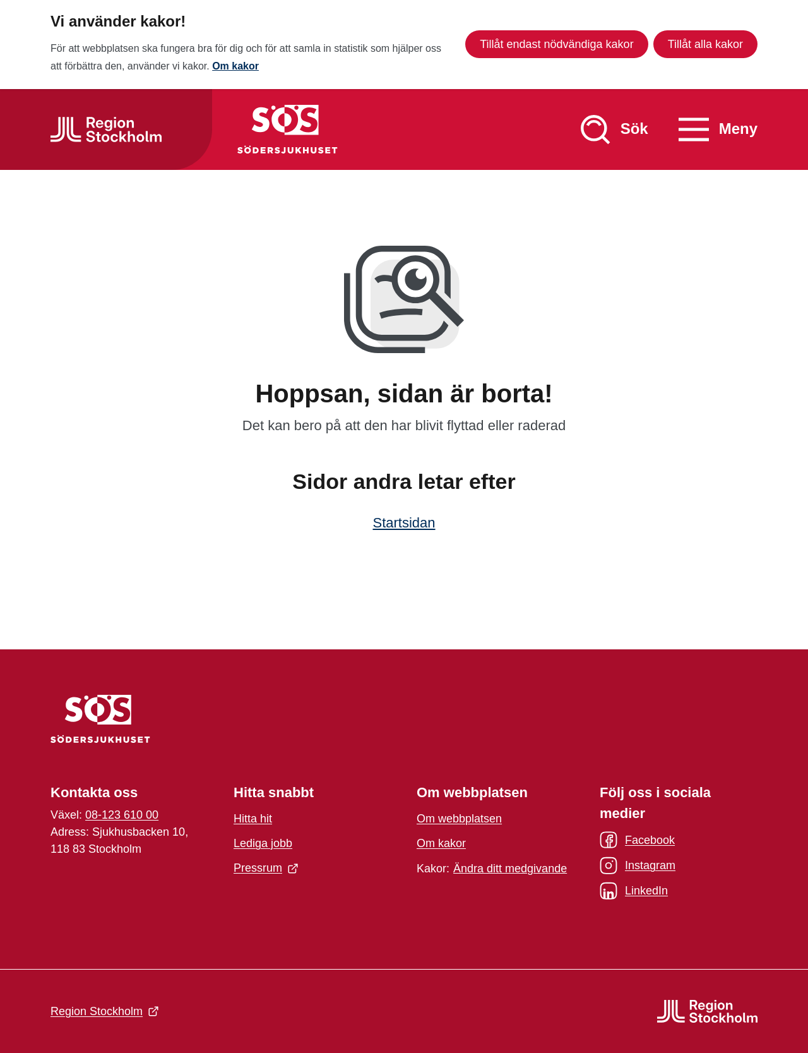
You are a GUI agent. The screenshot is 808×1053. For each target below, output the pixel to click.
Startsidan (403, 523)
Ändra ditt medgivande (510, 868)
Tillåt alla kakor (705, 44)
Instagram (637, 865)
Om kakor (235, 66)
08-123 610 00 (121, 815)
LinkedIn (634, 891)
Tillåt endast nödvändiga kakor (556, 44)
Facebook (637, 840)
